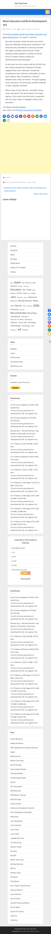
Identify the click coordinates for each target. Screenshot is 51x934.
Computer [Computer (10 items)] (26, 286)
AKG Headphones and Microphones (24, 748)
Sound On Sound (16, 911)
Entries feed (15, 357)
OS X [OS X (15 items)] (24, 306)
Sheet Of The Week (18, 268)
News (12, 255)
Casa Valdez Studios (18, 769)
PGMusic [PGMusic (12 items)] (30, 306)
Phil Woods (14, 881)
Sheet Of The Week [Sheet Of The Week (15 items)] (17, 319)
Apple (12, 752)
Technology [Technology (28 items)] (15, 325)
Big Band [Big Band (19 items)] (13, 286)
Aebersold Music (16, 743)
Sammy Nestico (16, 890)
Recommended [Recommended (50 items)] (18, 313)
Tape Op (13, 916)
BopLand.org (15, 756)
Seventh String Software (19, 903)
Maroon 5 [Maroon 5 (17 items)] (13, 301)
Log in (12, 353)
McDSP (13, 855)
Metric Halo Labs (17, 860)
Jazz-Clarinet (15, 825)
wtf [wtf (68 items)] (19, 329)
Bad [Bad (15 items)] (23, 283)
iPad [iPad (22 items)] (25, 293)
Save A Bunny (15, 894)
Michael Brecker (16, 864)
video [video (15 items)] (33, 326)
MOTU (12, 868)
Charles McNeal (16, 773)
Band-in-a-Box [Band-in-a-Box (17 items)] (30, 283)
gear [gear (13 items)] (33, 290)
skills (33, 182)
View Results (25, 579)
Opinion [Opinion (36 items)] (18, 305)
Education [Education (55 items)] (15, 289)
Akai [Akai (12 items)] (11, 283)
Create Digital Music (18, 778)
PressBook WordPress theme (29, 931)
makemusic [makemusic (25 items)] (32, 297)
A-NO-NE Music (16, 739)
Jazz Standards (16, 821)
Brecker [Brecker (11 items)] (20, 286)
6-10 (14, 557)
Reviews (13, 259)
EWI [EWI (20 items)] (23, 290)
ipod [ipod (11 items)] (29, 293)
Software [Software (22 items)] (14, 322)
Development (14, 182)
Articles (7, 177)
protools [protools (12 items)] (21, 309)
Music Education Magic (15, 107)
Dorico (13, 782)
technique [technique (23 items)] (32, 322)
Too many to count (19, 570)
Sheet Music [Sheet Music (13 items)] (25, 316)
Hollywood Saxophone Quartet (22, 808)
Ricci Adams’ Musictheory (20, 886)
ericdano (23, 29)
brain (7, 182)
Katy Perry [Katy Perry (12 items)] (20, 297)
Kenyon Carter (16, 847)
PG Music (14, 877)
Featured (13, 250)
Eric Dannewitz (16, 786)
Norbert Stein (15, 873)
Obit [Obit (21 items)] (12, 306)
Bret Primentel (16, 765)
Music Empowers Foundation (30, 110)
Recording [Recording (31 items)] (32, 313)
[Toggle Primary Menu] (47, 12)
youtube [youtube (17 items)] (25, 330)
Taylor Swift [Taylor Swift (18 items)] (23, 322)
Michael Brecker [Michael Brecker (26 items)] (25, 301)
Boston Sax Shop (17, 761)
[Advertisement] (25, 148)
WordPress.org (16, 366)
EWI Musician (15, 791)
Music (29, 182)
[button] (4, 116)
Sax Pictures (15, 899)
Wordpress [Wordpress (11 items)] (13, 330)
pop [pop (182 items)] (36, 305)
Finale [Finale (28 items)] (28, 290)
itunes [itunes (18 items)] (33, 293)
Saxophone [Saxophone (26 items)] (15, 316)
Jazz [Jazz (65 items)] (13, 296)
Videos (13, 272)
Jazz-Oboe (14, 834)
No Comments (34, 29)
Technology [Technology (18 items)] (26, 326)
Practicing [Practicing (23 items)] (14, 309)
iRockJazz (14, 817)
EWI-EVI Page (15, 799)
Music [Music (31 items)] (35, 301)
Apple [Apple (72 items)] (17, 282)
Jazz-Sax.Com (21, 3)
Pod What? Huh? (18, 548)
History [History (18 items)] (13, 293)
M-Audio (13, 851)
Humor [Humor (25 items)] (19, 293)
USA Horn (14, 920)
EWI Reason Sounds (18, 795)
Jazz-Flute (14, 830)
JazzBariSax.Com (17, 838)
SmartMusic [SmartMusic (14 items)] (28, 319)
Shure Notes (15, 907)
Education (23, 182)
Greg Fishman (15, 804)
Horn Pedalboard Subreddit (21, 812)
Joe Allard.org (15, 842)
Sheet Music (15, 263)
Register (13, 349)
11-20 (14, 561)
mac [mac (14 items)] (25, 297)
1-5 (13, 552)
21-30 (14, 565)
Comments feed (16, 362)
